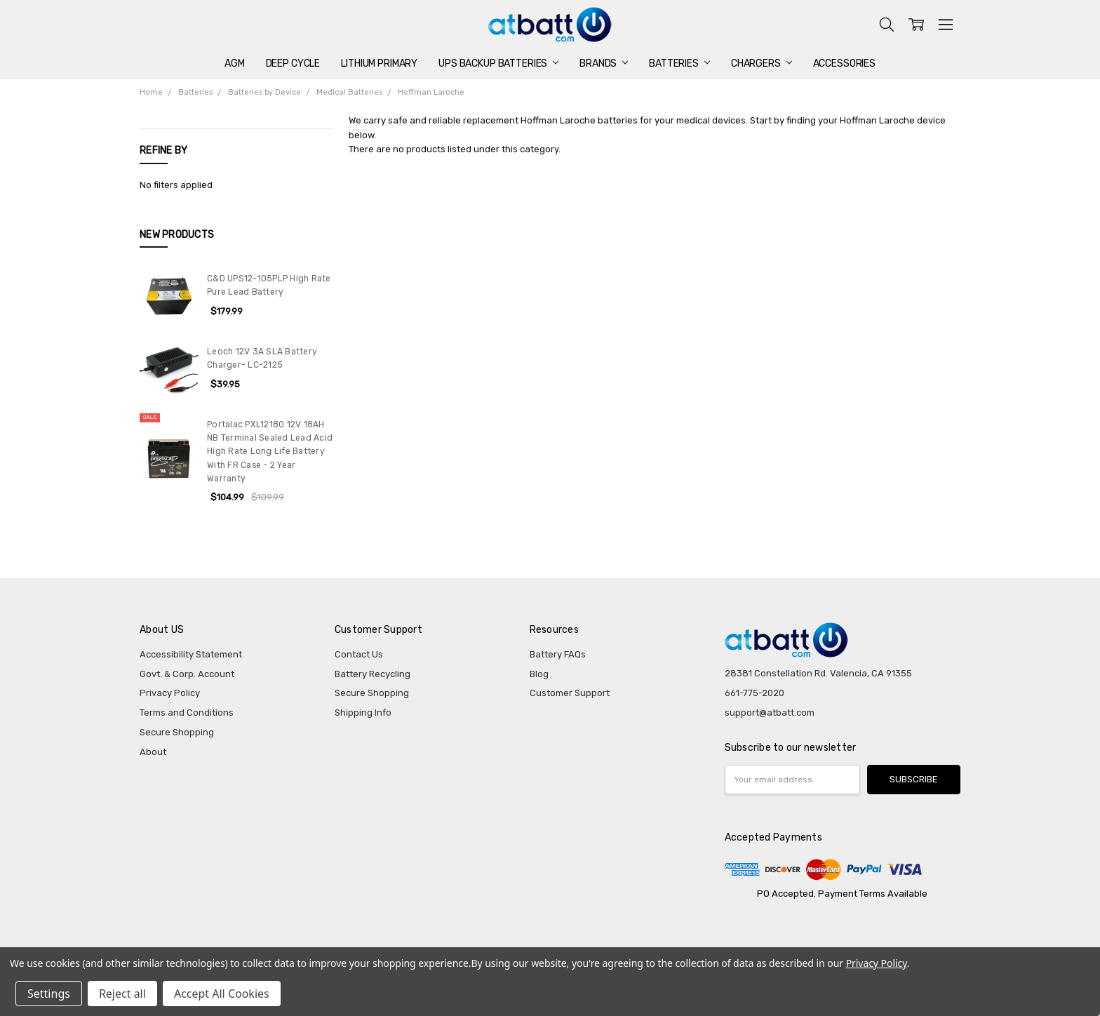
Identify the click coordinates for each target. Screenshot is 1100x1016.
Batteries (679, 63)
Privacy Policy (170, 693)
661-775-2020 (754, 693)
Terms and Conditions (187, 712)
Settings (48, 993)
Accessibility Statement (191, 654)
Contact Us (359, 654)
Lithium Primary (379, 63)
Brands (603, 63)
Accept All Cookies (221, 993)
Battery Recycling (372, 674)
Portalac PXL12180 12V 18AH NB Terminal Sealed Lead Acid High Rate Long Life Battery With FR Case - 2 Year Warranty (270, 451)
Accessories (844, 63)
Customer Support (570, 693)
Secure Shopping (177, 732)
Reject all (122, 993)
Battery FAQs (558, 654)
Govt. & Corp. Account (187, 674)
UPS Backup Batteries (498, 63)
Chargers (761, 63)
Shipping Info (363, 712)
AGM (234, 63)
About (153, 752)
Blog (539, 674)
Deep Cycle (293, 63)
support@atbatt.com (769, 712)
